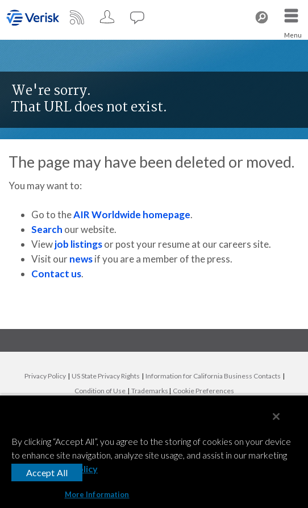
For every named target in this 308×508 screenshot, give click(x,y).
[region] (154, 451)
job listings (78, 244)
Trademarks (149, 390)
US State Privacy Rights (106, 376)
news (81, 259)
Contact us (56, 274)
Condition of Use (100, 390)
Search (47, 229)
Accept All (47, 472)
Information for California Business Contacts (213, 376)
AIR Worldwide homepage (131, 214)
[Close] (276, 416)
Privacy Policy (45, 376)
